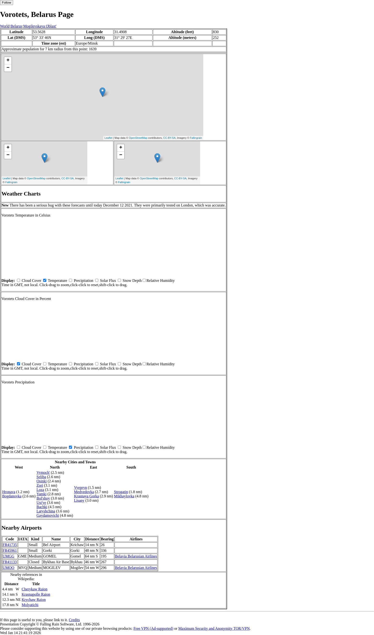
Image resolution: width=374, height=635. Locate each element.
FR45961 (10, 550)
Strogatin (121, 492)
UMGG (8, 556)
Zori (39, 485)
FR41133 (10, 562)
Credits (74, 620)
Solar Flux (108, 281)
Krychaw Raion (34, 600)
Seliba (41, 477)
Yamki (41, 494)
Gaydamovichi (47, 515)
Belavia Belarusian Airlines (136, 556)
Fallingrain (196, 137)
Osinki (41, 481)
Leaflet (108, 137)
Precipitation (83, 281)
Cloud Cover (31, 281)
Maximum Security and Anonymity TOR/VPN (214, 628)
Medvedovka (84, 492)
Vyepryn (80, 487)
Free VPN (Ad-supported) (153, 628)
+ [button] (8, 60)
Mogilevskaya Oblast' (39, 26)
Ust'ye (41, 503)
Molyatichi (30, 605)
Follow (6, 2)
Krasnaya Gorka (86, 496)
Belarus (16, 26)
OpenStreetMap (138, 137)
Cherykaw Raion (34, 589)
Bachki (41, 507)
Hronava (8, 492)
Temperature (57, 281)
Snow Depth (132, 281)
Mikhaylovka (124, 496)
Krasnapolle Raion (36, 594)
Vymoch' (43, 472)
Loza (40, 490)
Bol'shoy (43, 498)
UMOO (8, 568)
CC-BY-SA (169, 137)
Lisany (79, 500)
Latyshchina (45, 511)
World (5, 26)
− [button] (8, 68)
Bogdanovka (11, 496)
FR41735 (10, 545)
